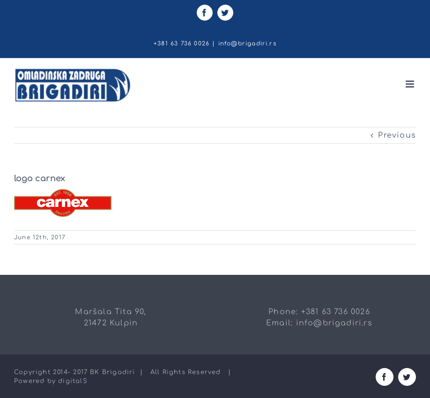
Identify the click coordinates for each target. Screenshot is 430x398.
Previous (397, 135)
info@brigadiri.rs (247, 43)
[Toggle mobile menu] (411, 84)
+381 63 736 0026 (335, 312)
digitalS (73, 381)
